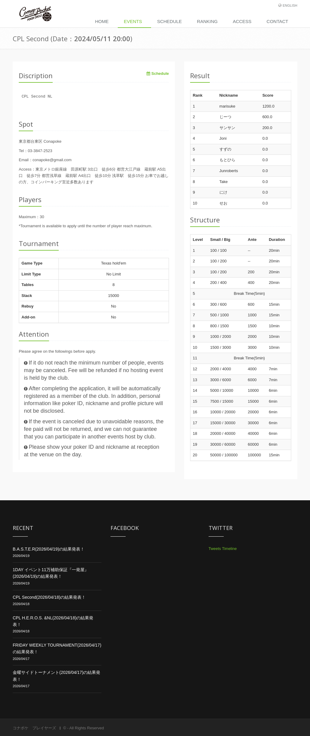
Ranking (207, 21)
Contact (277, 21)
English (290, 5)
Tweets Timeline (223, 548)
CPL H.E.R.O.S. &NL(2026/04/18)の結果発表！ (53, 621)
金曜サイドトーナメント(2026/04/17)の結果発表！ (56, 675)
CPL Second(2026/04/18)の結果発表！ (49, 597)
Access (242, 21)
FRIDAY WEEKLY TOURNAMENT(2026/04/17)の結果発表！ (57, 648)
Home (102, 21)
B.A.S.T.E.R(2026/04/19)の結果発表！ (48, 549)
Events (133, 21)
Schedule (169, 21)
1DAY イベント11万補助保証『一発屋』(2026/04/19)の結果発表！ (51, 573)
